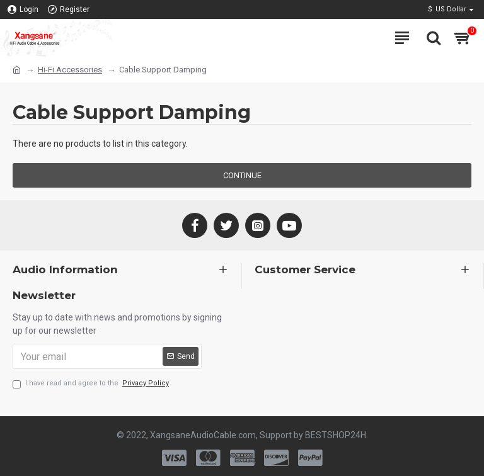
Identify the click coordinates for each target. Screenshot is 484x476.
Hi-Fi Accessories (70, 69)
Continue (242, 175)
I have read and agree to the (92, 383)
